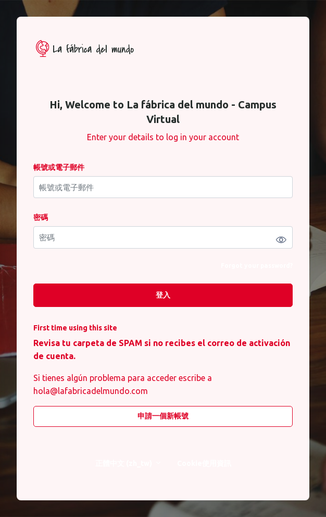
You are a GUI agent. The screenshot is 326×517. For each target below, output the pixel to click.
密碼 (40, 217)
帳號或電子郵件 (58, 167)
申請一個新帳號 (163, 416)
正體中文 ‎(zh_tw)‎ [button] (124, 463)
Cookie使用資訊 (204, 463)
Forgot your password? (257, 265)
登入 (163, 295)
